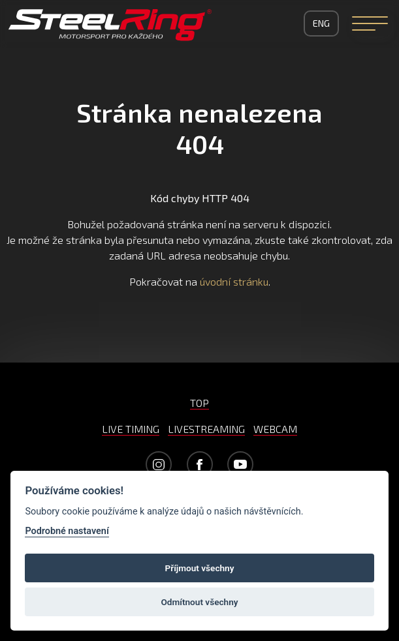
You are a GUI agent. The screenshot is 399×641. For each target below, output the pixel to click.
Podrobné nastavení (66, 531)
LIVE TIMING (130, 429)
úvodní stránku (234, 281)
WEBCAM (275, 429)
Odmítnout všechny (199, 602)
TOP (199, 402)
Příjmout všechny (199, 568)
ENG (321, 23)
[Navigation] (370, 23)
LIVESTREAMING (206, 429)
